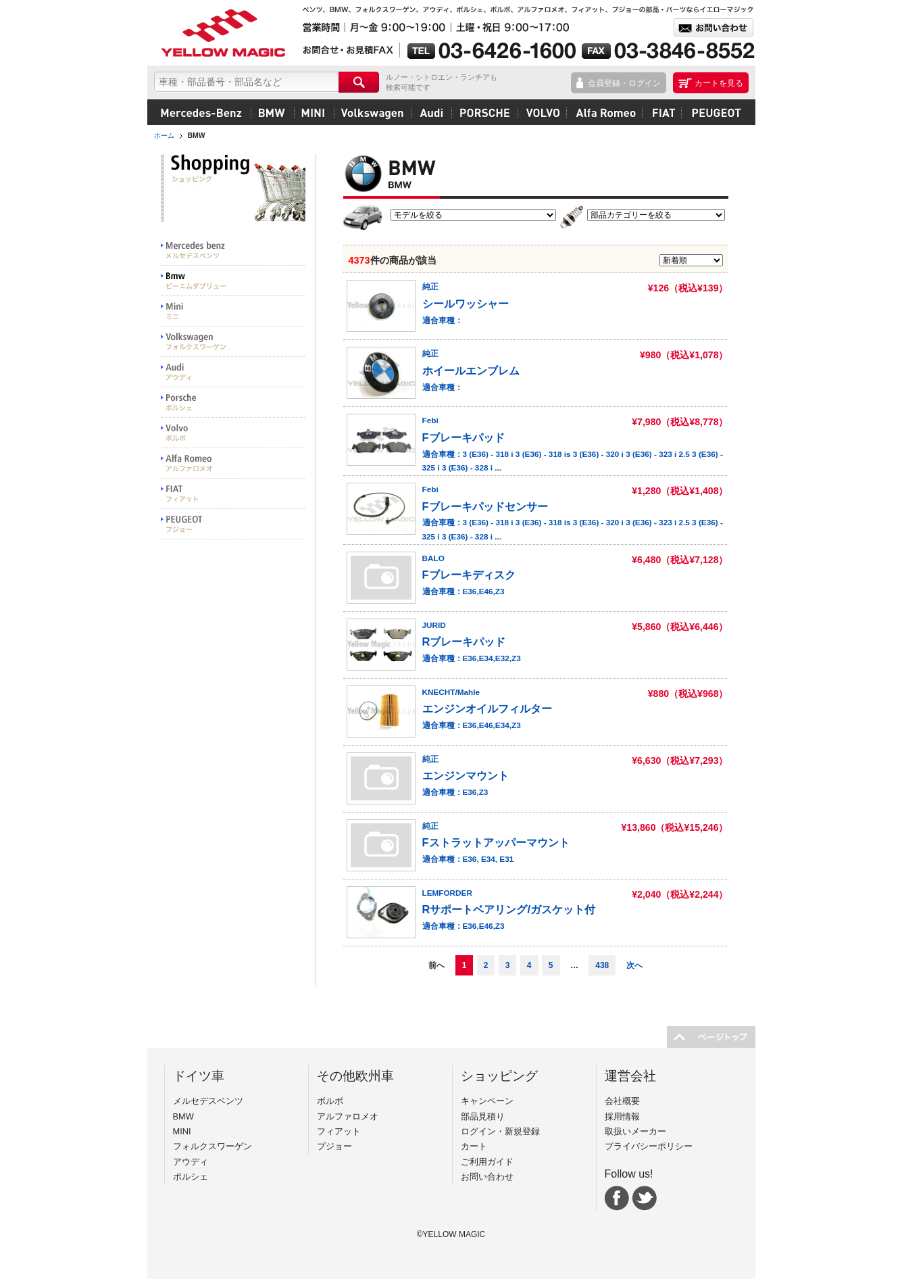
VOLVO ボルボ (233, 433)
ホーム (164, 135)
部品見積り (483, 1116)
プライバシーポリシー (649, 1146)
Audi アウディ (233, 372)
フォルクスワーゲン (372, 112)
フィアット (661, 112)
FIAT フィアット (233, 494)
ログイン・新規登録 (500, 1131)
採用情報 (622, 1116)
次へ (634, 965)
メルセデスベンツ (201, 112)
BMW (272, 112)
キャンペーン (487, 1101)
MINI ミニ (233, 311)
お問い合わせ (487, 1177)
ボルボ (542, 112)
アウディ (431, 112)
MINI (314, 112)
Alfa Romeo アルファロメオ (233, 463)
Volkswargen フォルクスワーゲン (233, 342)
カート (474, 1146)
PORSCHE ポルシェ (233, 402)
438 (602, 965)
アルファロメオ (604, 112)
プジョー (714, 112)
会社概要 (622, 1101)
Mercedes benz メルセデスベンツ (233, 250)
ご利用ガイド (487, 1162)
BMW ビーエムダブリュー (233, 281)
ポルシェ (484, 112)
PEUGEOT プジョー (233, 524)
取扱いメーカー (635, 1131)
